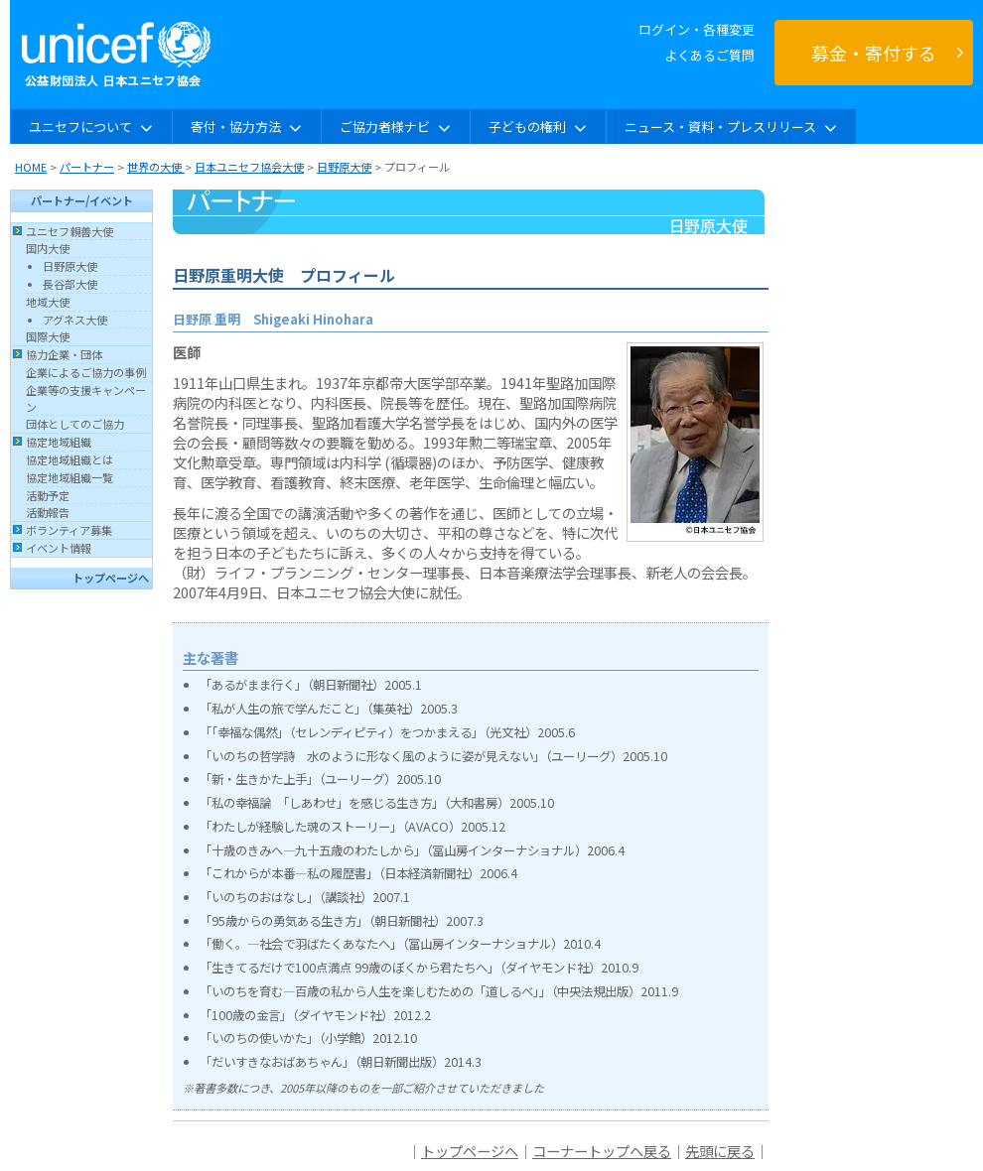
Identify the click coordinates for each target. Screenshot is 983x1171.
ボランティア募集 (69, 530)
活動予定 (48, 495)
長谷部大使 (70, 284)
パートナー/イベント (82, 200)
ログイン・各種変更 (696, 29)
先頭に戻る (720, 1150)
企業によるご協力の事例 (86, 372)
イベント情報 (58, 548)
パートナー (87, 167)
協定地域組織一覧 (69, 477)
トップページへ (110, 578)
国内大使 (48, 248)
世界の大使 (156, 167)
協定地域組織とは (69, 459)
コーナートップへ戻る (601, 1150)
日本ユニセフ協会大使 (249, 167)
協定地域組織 (58, 442)
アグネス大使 (75, 319)
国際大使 (48, 336)
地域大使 (48, 302)
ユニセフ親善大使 (69, 231)
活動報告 (48, 512)
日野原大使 (344, 167)
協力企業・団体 (64, 354)
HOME (31, 167)
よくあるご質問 (709, 55)
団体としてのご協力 (75, 424)
